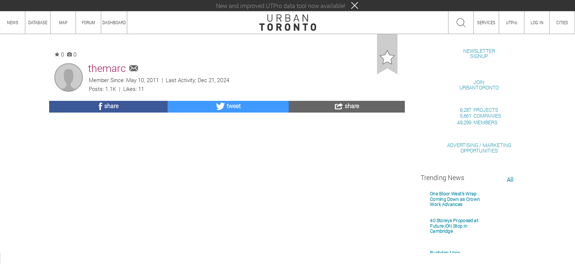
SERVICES (486, 22)
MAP (63, 22)
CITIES (562, 22)
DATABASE (37, 22)
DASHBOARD (114, 22)
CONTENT (64, 258)
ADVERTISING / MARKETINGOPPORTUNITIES (479, 232)
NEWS (12, 22)
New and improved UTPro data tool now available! (280, 6)
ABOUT (10, 258)
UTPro (511, 22)
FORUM (88, 22)
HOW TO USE (36, 258)
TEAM (86, 258)
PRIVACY (107, 258)
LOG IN (537, 22)
